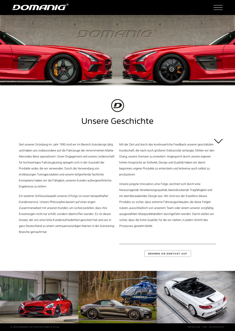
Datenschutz (216, 327)
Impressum (194, 327)
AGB (205, 327)
